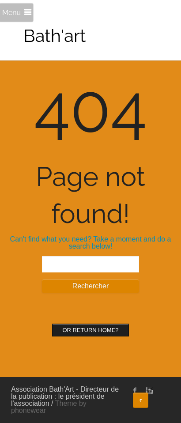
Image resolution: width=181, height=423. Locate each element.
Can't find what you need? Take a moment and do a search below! (90, 242)
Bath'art (54, 35)
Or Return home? (90, 330)
